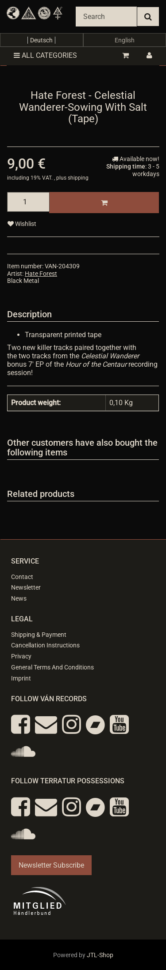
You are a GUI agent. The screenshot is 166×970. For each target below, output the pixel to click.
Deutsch (41, 40)
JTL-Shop (100, 955)
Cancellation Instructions (45, 645)
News (19, 598)
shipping (78, 178)
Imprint (21, 678)
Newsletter (26, 587)
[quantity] (28, 202)
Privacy (21, 656)
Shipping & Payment (38, 634)
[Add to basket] (104, 202)
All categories (45, 55)
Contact (22, 576)
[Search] (106, 16)
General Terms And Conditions (52, 667)
